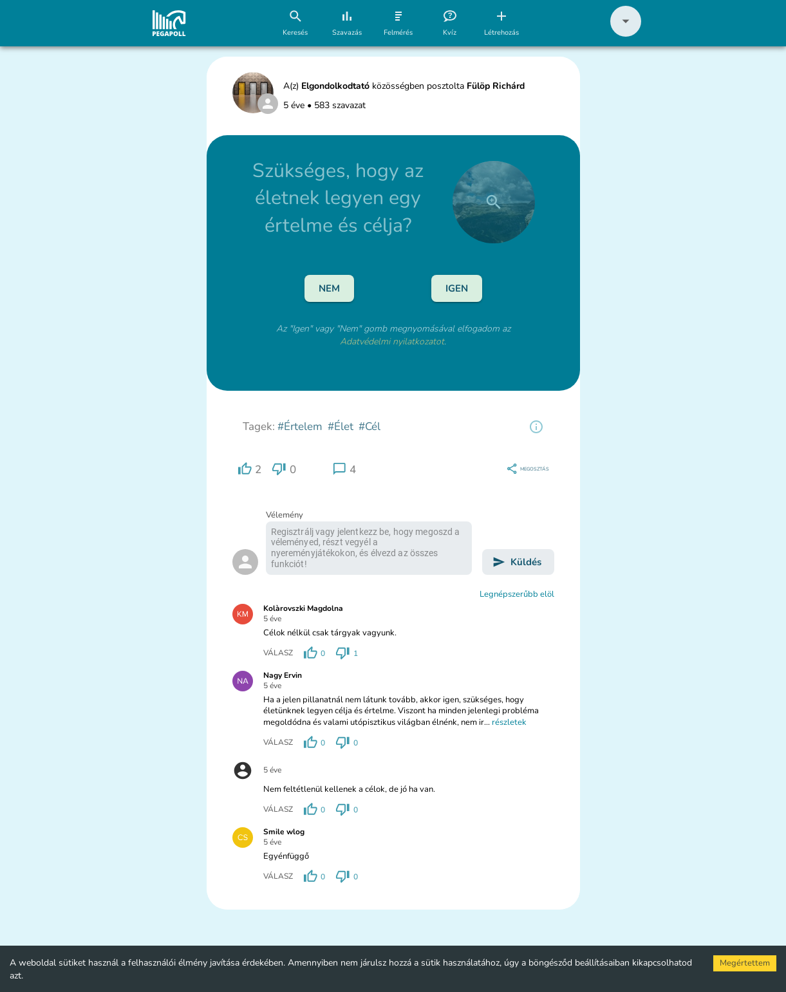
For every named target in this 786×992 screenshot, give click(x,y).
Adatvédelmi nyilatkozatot (392, 341)
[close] (494, 202)
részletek (509, 722)
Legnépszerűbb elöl (517, 594)
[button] (625, 34)
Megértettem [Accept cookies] (745, 963)
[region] (536, 427)
